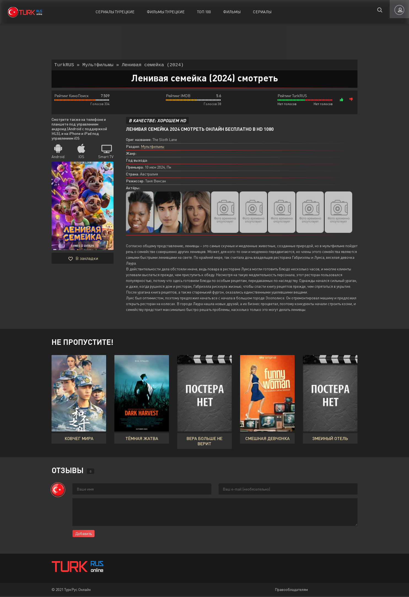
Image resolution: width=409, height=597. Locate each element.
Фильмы (232, 11)
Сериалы (262, 11)
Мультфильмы (152, 147)
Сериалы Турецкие (115, 11)
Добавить (83, 534)
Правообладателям (291, 590)
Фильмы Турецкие (166, 11)
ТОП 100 (204, 11)
